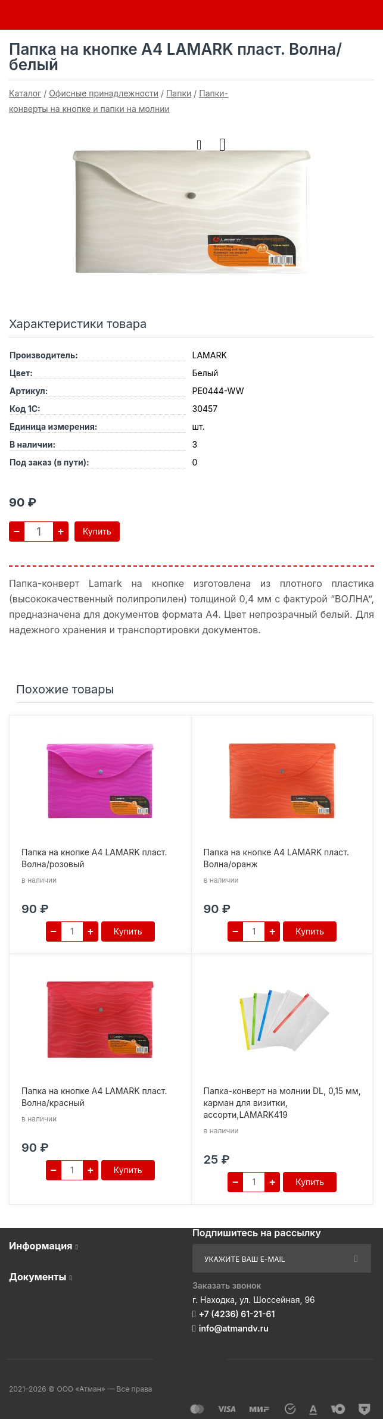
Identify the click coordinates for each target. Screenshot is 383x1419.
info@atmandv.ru (234, 1328)
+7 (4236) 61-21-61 (237, 1314)
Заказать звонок (226, 1285)
